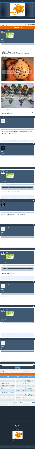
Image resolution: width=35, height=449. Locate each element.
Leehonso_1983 (31, 395)
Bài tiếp (19, 368)
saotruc (21, 44)
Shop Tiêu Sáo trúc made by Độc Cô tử (6, 378)
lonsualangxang (18, 399)
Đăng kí (24, 1)
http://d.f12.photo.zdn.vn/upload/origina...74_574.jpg (18, 140)
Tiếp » (16, 25)
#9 (33, 322)
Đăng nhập (18, 1)
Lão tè (18, 385)
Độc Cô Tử (17, 378)
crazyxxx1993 (8, 120)
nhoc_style (7, 203)
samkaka (30, 388)
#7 (33, 265)
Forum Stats (17, 424)
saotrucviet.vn (18, 397)
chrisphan (7, 146)
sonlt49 (30, 390)
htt (17, 383)
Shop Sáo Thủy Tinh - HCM (5, 383)
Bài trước (16, 368)
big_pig (7, 227)
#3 (33, 155)
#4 (33, 184)
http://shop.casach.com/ (5, 54)
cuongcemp (17, 390)
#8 (33, 293)
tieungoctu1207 (8, 341)
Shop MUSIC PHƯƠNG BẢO (4, 399)
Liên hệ (17, 426)
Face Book (18, 197)
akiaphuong (31, 381)
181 (21, 385)
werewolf (17, 392)
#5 (33, 212)
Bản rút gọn (17, 425)
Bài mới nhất (27, 381)
